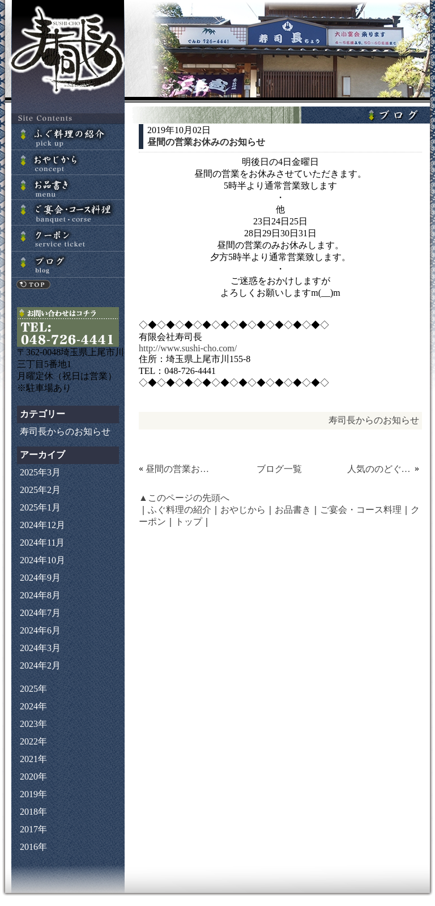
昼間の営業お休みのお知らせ (178, 469)
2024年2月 (40, 665)
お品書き (293, 509)
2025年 (33, 689)
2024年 (33, 706)
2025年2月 (40, 490)
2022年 (33, 741)
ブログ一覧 (279, 469)
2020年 (33, 776)
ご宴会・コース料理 (361, 509)
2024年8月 (40, 595)
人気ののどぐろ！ (380, 469)
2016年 (33, 847)
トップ (188, 521)
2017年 (33, 829)
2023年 (33, 724)
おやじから (243, 509)
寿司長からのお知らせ (65, 431)
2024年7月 (40, 613)
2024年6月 (40, 630)
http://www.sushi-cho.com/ (188, 348)
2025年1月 (40, 507)
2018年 (33, 811)
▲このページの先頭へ (184, 498)
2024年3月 (40, 648)
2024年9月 (40, 577)
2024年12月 (42, 525)
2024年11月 (42, 542)
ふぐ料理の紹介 (179, 509)
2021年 (33, 759)
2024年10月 (42, 560)
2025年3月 (40, 472)
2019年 (33, 794)
